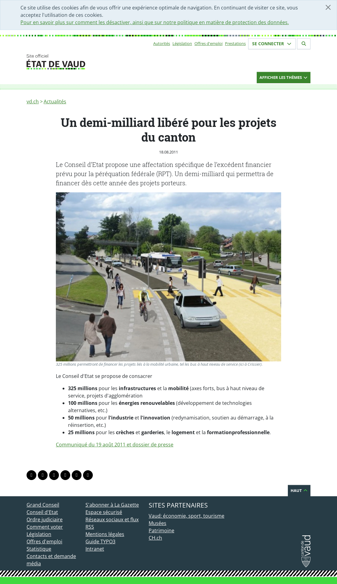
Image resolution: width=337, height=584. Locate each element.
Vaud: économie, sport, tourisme (186, 515)
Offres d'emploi (208, 43)
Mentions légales (104, 534)
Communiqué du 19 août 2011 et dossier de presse (114, 444)
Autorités (161, 43)
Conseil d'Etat (42, 512)
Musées (157, 523)
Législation (182, 43)
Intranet (94, 548)
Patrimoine (161, 530)
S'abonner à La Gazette (112, 504)
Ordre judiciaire (45, 519)
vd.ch (33, 101)
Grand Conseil (43, 504)
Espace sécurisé (103, 512)
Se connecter (272, 43)
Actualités (55, 101)
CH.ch (155, 537)
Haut (299, 490)
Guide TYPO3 (100, 541)
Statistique (39, 548)
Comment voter (45, 526)
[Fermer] (328, 7)
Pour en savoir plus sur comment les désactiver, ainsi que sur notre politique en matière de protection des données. (154, 22)
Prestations (235, 43)
